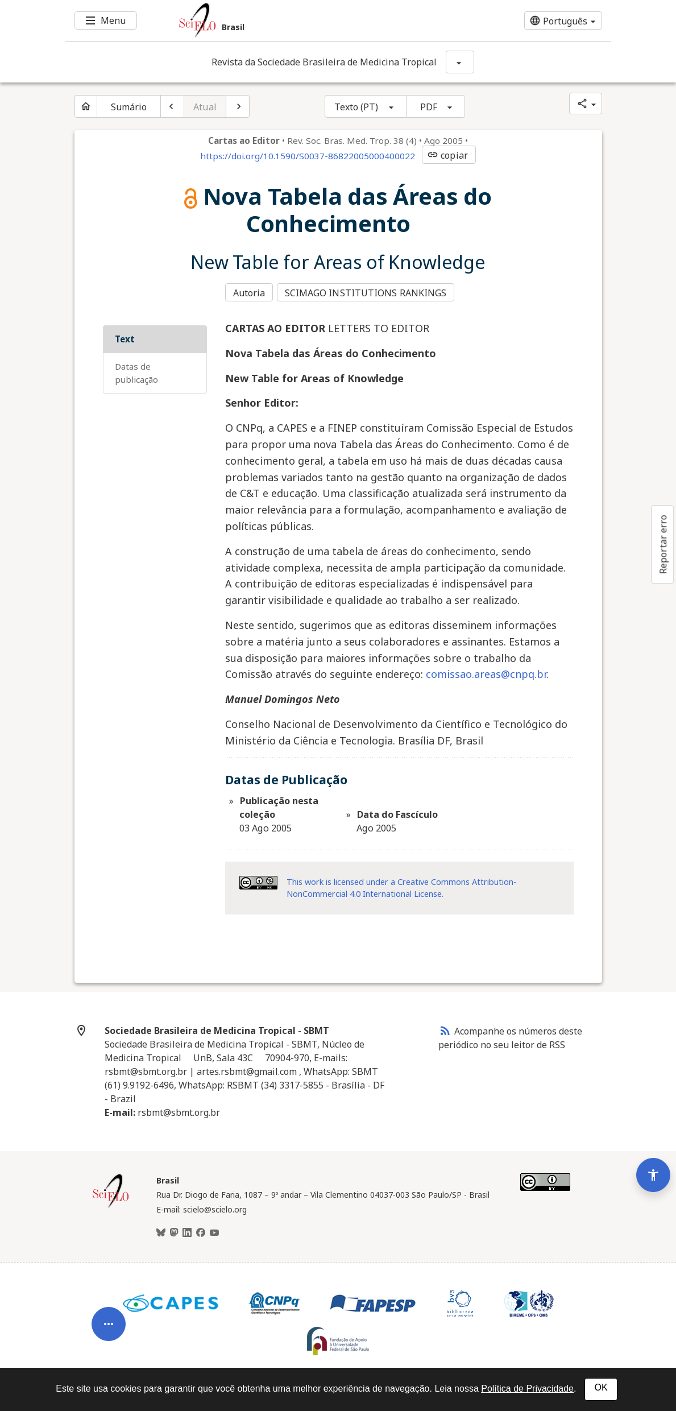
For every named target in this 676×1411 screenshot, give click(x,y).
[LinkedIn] (187, 1230)
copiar (447, 155)
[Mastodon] (174, 1230)
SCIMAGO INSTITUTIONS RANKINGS (368, 291)
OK (600, 1387)
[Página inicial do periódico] (85, 106)
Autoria (249, 291)
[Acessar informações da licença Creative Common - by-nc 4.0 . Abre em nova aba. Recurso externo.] (258, 880)
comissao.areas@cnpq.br (486, 671)
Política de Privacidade (527, 1388)
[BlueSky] (160, 1230)
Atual (205, 107)
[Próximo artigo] (238, 106)
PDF (428, 107)
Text (125, 336)
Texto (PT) (356, 107)
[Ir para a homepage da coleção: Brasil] (292, 20)
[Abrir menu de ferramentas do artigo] (109, 1294)
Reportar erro (663, 544)
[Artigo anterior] (172, 106)
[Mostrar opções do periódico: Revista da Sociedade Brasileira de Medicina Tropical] (460, 62)
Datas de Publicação (136, 370)
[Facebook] (200, 1230)
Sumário (129, 107)
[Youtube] (214, 1230)
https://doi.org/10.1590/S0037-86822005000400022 (307, 156)
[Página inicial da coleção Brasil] (111, 1203)
